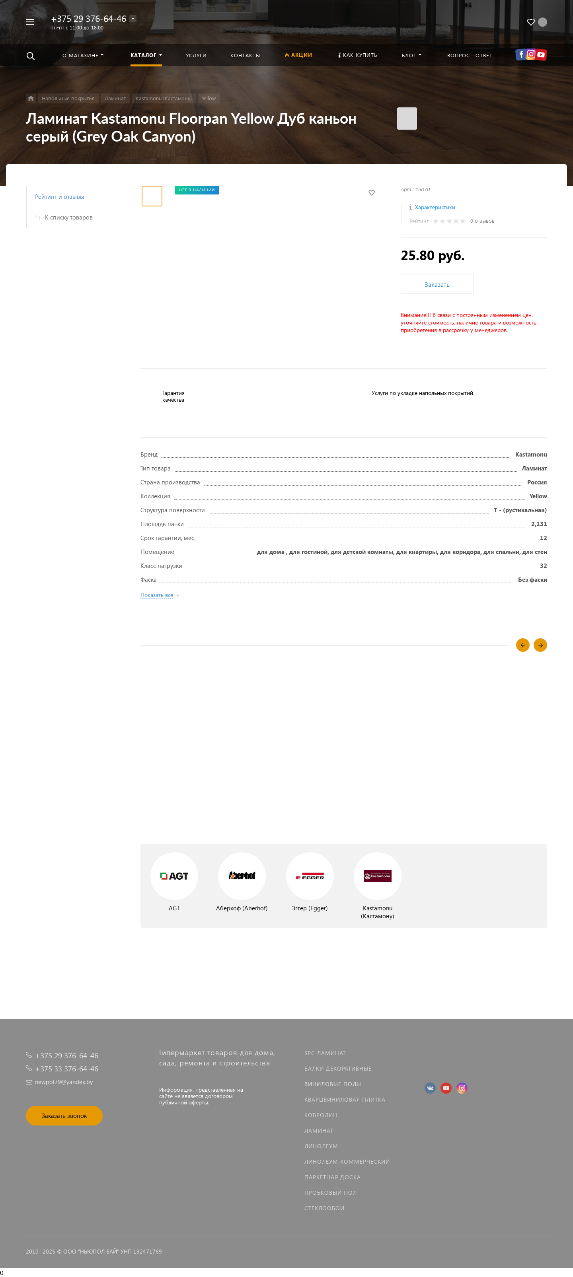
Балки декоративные (338, 1068)
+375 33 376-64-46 (66, 1068)
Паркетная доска (332, 1177)
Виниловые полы (332, 1084)
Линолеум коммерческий (347, 1161)
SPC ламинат (325, 1053)
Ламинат (318, 1130)
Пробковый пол (330, 1192)
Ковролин (320, 1115)
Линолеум (321, 1146)
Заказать (437, 284)
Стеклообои (324, 1208)
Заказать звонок (64, 1116)
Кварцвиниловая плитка (345, 1099)
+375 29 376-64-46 (88, 18)
